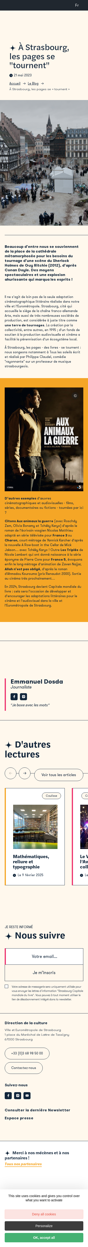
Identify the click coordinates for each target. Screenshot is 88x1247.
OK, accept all (44, 1238)
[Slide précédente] (10, 773)
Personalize (44, 1226)
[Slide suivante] (25, 773)
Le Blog (33, 84)
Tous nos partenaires (23, 1164)
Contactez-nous (23, 1068)
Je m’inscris (44, 972)
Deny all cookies (44, 1214)
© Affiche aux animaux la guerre (75, 395)
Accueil (14, 84)
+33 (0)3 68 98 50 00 (27, 1053)
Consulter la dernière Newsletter (37, 1110)
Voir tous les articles (59, 774)
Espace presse (19, 1118)
